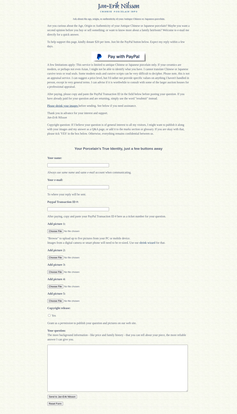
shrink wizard (147, 242)
